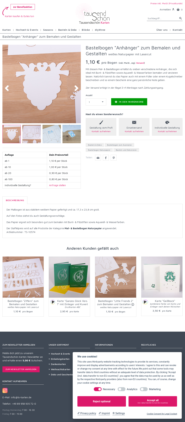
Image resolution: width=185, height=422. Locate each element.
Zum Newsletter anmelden (21, 369)
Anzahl (89, 95)
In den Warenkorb (129, 101)
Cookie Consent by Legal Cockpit (162, 414)
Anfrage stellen (57, 185)
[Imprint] (104, 413)
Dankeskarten (58, 364)
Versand (140, 63)
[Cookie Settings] (118, 413)
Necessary (109, 389)
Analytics (132, 389)
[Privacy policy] (86, 413)
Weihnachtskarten (60, 369)
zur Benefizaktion (22, 7)
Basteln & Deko (95, 145)
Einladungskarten (60, 358)
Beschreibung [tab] (15, 200)
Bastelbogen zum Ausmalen (119, 145)
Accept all (153, 401)
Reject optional (101, 401)
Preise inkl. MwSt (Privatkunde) (166, 3)
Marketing (154, 389)
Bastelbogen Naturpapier (99, 150)
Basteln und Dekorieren (126, 150)
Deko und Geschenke (62, 374)
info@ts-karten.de (21, 397)
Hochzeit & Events (60, 353)
